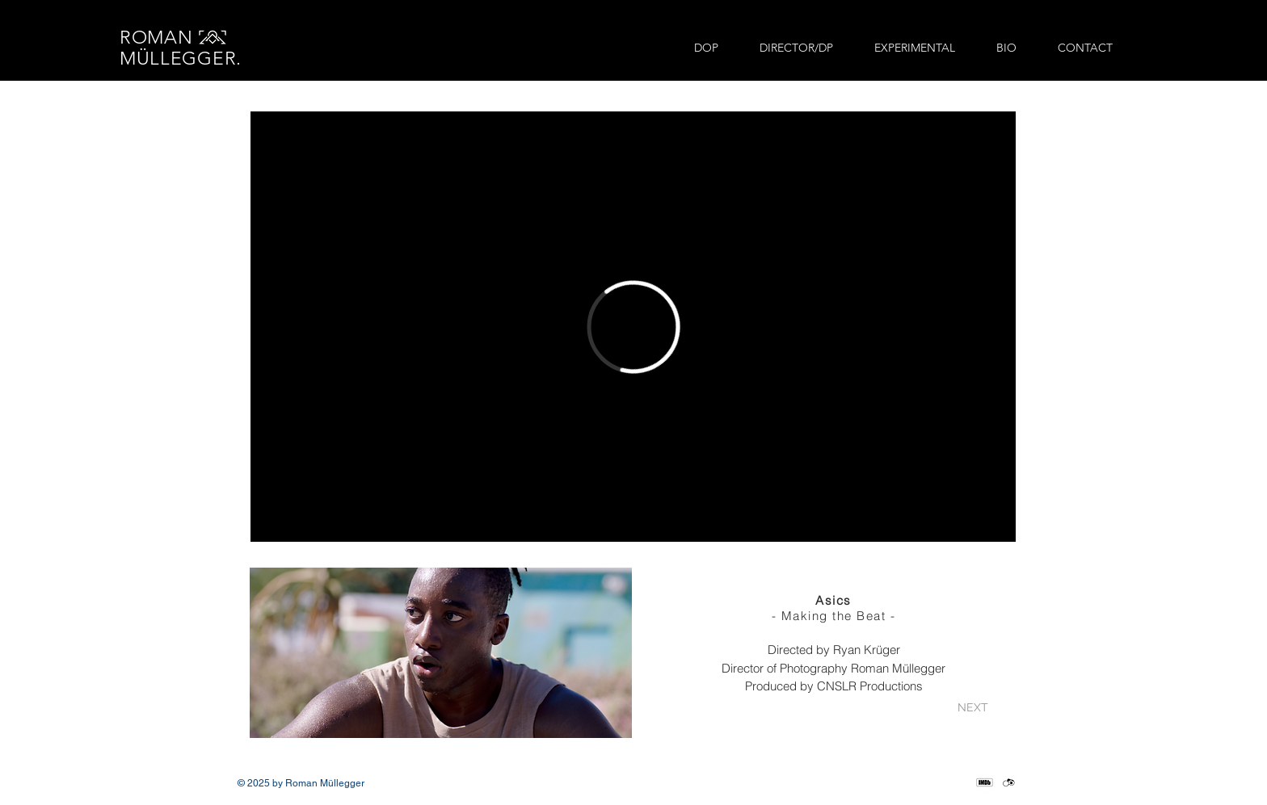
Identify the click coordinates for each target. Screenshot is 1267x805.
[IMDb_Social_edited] (984, 783)
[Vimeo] (936, 783)
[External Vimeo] (633, 326)
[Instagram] (912, 783)
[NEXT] (972, 708)
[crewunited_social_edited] (1009, 783)
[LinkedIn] (960, 783)
